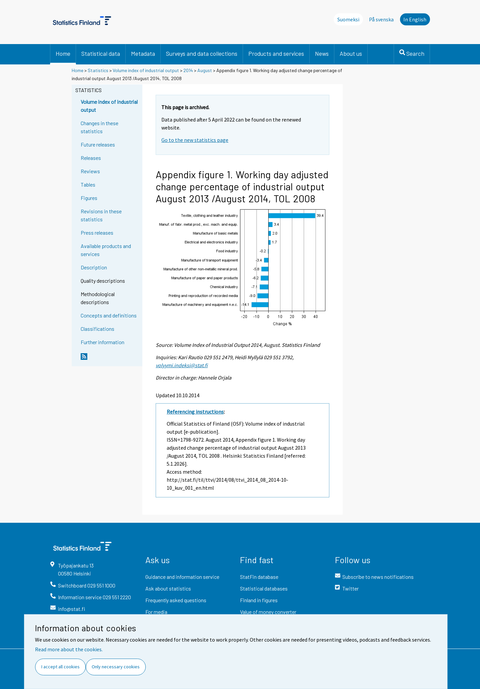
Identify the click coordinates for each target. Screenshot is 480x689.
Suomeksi (348, 19)
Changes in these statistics (99, 127)
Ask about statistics (168, 588)
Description (94, 267)
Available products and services (106, 250)
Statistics (98, 70)
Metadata (143, 53)
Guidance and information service (182, 576)
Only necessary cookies (116, 667)
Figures (89, 198)
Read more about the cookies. (69, 649)
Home (63, 53)
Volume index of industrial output (146, 70)
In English (414, 19)
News (322, 53)
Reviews (90, 171)
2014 (188, 70)
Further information (102, 342)
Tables (88, 184)
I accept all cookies (60, 667)
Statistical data (100, 53)
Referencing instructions (195, 411)
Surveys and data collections (201, 53)
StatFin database (259, 576)
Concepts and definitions (109, 315)
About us (351, 53)
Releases (91, 158)
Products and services (276, 53)
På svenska (381, 19)
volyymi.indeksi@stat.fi (182, 365)
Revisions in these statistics (101, 215)
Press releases (97, 232)
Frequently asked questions (175, 600)
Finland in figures (259, 600)
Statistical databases (264, 588)
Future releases (98, 144)
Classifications (97, 328)
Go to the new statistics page (194, 140)
